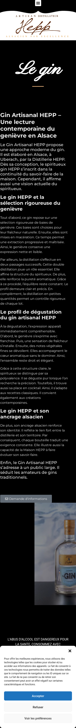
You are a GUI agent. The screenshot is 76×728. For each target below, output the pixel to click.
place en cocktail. (24, 388)
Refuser (38, 707)
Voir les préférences (38, 718)
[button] (70, 651)
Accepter (38, 696)
